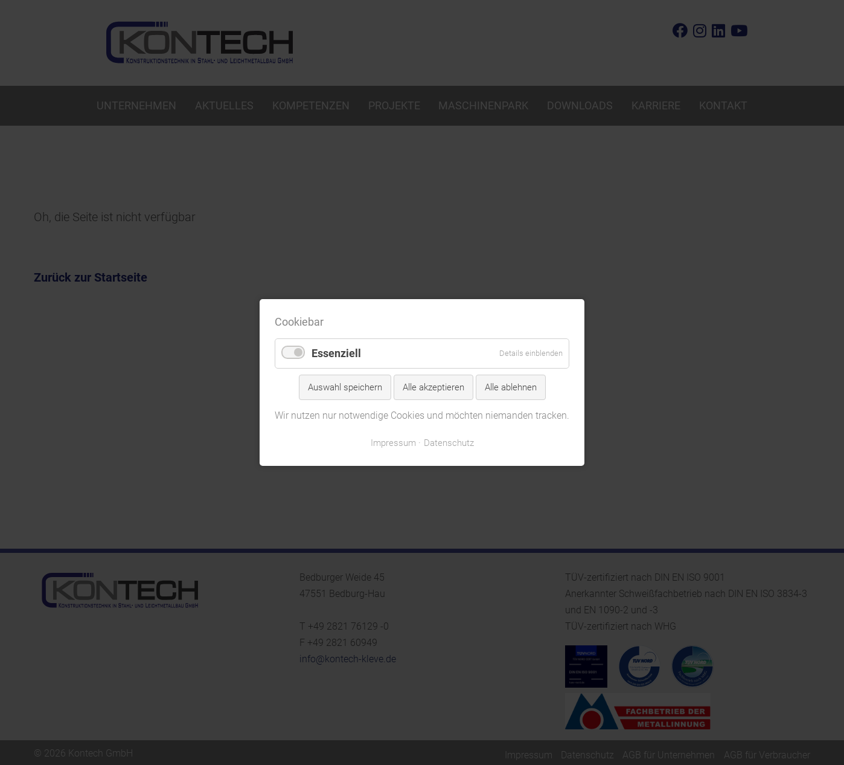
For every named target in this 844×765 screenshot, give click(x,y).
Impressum (393, 442)
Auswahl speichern (345, 387)
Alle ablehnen (511, 387)
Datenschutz (449, 442)
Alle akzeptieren (433, 387)
